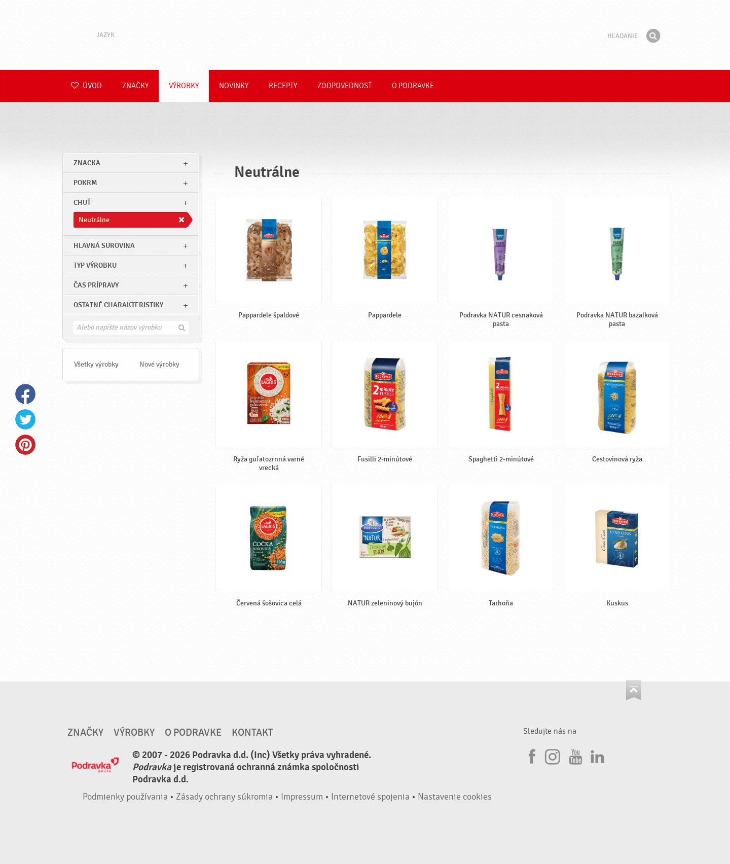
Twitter (25, 419)
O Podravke (413, 86)
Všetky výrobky (96, 364)
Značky (135, 86)
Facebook (25, 394)
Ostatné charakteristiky (118, 305)
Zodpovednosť (344, 86)
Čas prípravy (96, 285)
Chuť (82, 202)
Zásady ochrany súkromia (224, 796)
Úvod (86, 86)
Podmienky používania (125, 796)
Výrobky (184, 86)
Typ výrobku (95, 265)
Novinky (233, 86)
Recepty (283, 86)
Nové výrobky (159, 364)
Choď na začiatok (633, 690)
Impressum (302, 796)
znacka (87, 163)
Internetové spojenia (370, 796)
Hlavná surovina (104, 245)
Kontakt (252, 733)
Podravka (365, 35)
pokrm (85, 182)
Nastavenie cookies (455, 796)
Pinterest (25, 445)
